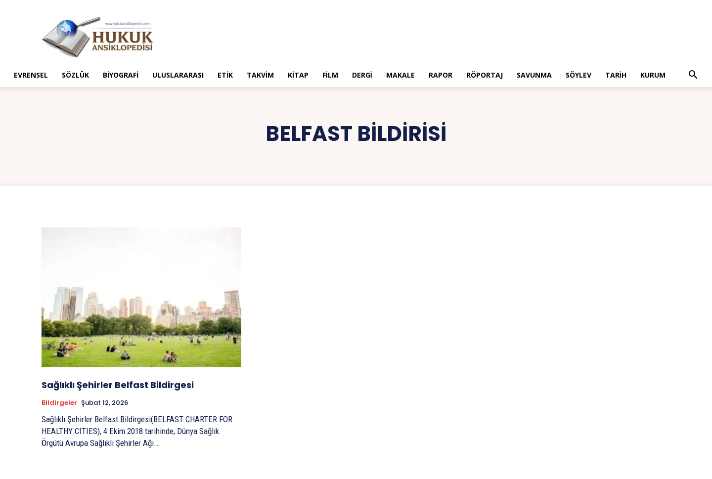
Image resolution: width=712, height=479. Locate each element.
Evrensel (31, 75)
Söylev (578, 75)
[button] (693, 76)
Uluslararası (178, 75)
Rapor (440, 75)
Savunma (534, 75)
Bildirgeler (59, 403)
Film (330, 75)
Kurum (653, 75)
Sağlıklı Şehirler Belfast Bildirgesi (118, 385)
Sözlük (75, 75)
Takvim (260, 75)
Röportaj (484, 75)
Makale (400, 75)
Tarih (615, 75)
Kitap (298, 75)
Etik (225, 75)
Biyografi (120, 75)
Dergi (362, 75)
